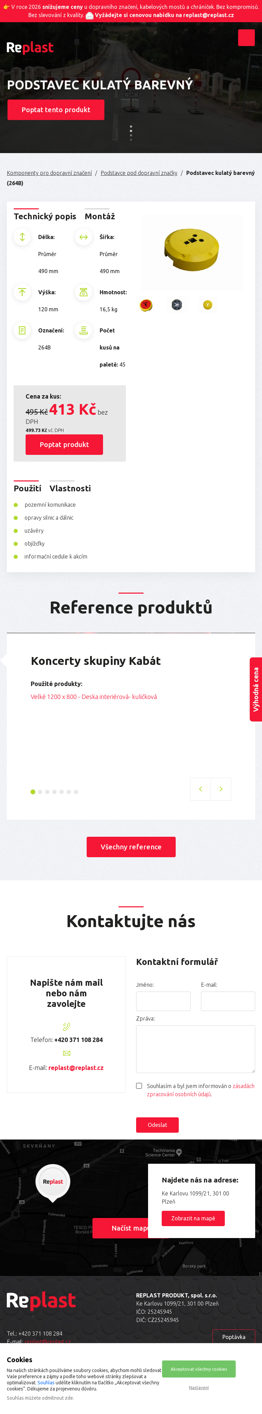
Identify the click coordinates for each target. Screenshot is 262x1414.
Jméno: (145, 985)
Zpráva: (145, 1018)
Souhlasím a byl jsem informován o (200, 1090)
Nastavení (199, 1387)
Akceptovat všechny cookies (199, 1369)
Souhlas (46, 1382)
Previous (25, 705)
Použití (27, 488)
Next (236, 705)
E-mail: (209, 985)
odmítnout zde (57, 1398)
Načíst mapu (131, 1228)
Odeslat (157, 1125)
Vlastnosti (70, 488)
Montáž (100, 216)
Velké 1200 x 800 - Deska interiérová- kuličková (94, 696)
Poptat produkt (64, 444)
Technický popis (45, 216)
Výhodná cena (256, 689)
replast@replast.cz (76, 1067)
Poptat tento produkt (55, 110)
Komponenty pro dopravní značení (49, 173)
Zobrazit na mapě (193, 1218)
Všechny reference (131, 847)
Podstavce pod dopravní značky (139, 173)
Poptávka (234, 1337)
